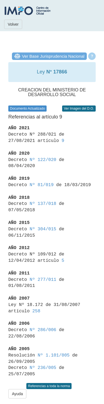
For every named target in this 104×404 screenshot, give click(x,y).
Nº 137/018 (43, 203)
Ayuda (17, 394)
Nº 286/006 (43, 330)
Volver (13, 24)
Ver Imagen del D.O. (79, 108)
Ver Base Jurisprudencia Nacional (53, 56)
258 (36, 311)
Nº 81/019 (42, 185)
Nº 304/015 (43, 229)
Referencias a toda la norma (49, 386)
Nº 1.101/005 (54, 355)
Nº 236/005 (43, 367)
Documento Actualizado (27, 108)
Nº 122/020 (43, 159)
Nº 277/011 (43, 279)
